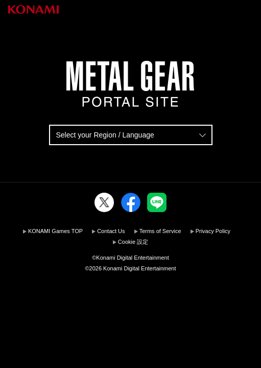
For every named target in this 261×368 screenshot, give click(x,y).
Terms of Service (160, 231)
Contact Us (111, 231)
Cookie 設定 (133, 242)
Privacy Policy (213, 231)
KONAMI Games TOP (55, 231)
